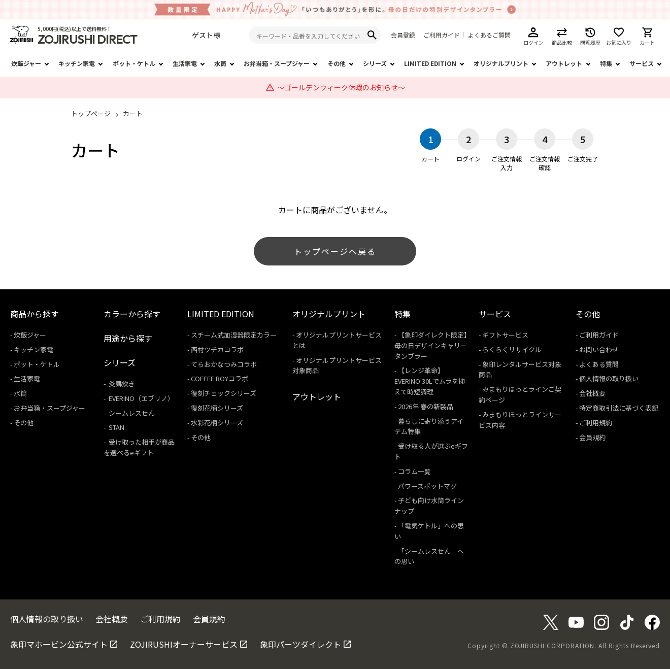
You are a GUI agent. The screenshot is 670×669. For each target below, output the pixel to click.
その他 (336, 63)
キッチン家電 (76, 63)
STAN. (116, 427)
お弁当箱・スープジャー (277, 63)
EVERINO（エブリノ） (140, 398)
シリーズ (375, 63)
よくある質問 (599, 364)
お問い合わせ (599, 349)
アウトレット (564, 63)
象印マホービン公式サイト (59, 644)
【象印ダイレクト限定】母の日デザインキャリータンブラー (430, 345)
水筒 (220, 63)
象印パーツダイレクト (300, 644)
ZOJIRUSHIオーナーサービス (184, 644)
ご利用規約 (595, 422)
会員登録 (403, 35)
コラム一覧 (414, 471)
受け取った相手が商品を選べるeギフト (139, 447)
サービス (641, 63)
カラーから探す (132, 314)
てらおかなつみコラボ (224, 364)
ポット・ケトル (134, 63)
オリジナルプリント (501, 63)
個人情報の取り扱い (609, 378)
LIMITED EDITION (430, 63)
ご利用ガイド (441, 35)
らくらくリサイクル (512, 349)
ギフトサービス (505, 335)
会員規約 (592, 437)
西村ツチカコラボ (217, 349)
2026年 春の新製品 (425, 406)
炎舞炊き (121, 383)
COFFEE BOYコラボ (219, 378)
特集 (606, 63)
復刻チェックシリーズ (223, 393)
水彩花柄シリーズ (217, 422)
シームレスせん (131, 413)
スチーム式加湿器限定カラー (234, 335)
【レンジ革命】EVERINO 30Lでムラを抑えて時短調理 (429, 380)
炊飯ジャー (26, 63)
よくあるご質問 (489, 35)
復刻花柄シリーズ (217, 408)
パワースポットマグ (427, 486)
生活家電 (185, 63)
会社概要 (592, 393)
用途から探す (128, 338)
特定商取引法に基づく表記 (618, 408)
